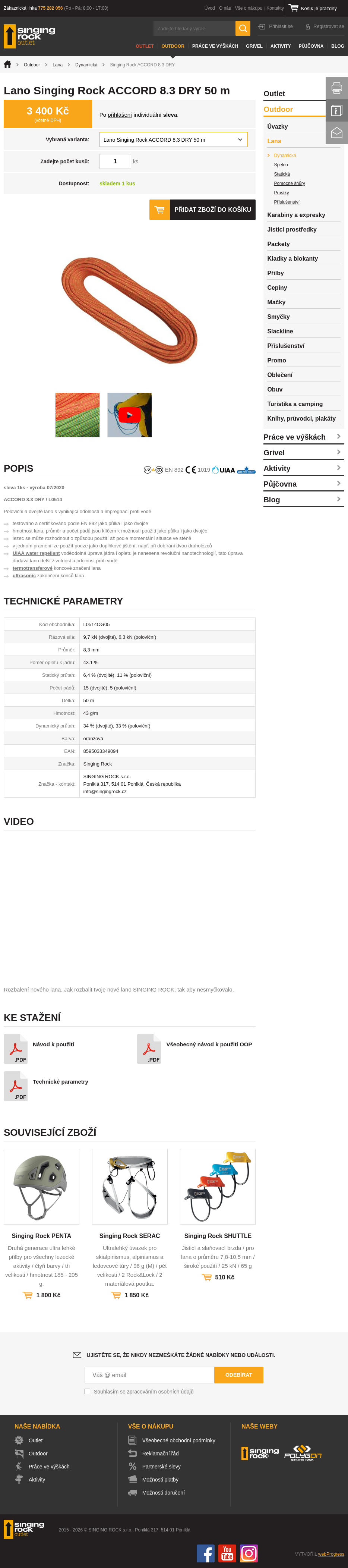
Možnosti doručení (163, 1493)
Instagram (249, 1553)
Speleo (281, 164)
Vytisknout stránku (337, 88)
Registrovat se (328, 26)
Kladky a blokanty (292, 258)
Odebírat (238, 1375)
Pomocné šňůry (289, 183)
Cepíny (277, 288)
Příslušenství (287, 202)
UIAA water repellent (36, 553)
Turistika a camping (295, 404)
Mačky (276, 302)
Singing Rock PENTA (42, 1236)
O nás (225, 8)
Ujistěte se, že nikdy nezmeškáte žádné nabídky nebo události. (181, 1355)
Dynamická (86, 64)
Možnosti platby (160, 1480)
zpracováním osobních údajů (160, 1392)
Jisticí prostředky (292, 229)
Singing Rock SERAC (129, 1236)
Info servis (337, 110)
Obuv (274, 389)
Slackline (280, 331)
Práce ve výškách (215, 46)
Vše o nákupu (248, 8)
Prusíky (281, 192)
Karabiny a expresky (296, 215)
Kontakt (337, 133)
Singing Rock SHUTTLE (217, 1236)
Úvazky (277, 126)
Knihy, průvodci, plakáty (301, 418)
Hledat (242, 28)
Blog (337, 46)
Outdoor (173, 46)
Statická (282, 174)
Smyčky (278, 317)
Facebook (206, 1553)
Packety (278, 244)
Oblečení (279, 375)
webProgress (331, 1554)
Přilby (275, 273)
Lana (58, 64)
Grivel (254, 46)
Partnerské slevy (161, 1467)
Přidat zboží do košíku (212, 210)
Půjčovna (311, 46)
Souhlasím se (144, 1392)
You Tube (227, 1553)
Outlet (145, 46)
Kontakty (275, 8)
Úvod (210, 8)
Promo (276, 360)
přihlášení (120, 114)
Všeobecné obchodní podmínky (178, 1440)
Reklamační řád (160, 1454)
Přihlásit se (281, 26)
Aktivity (281, 46)
